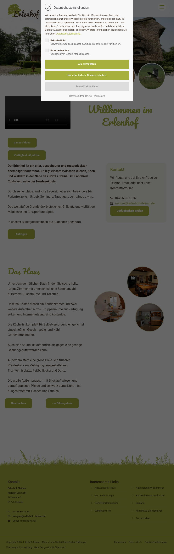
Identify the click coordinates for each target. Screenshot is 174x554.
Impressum (99, 96)
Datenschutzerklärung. (68, 33)
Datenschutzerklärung (80, 96)
